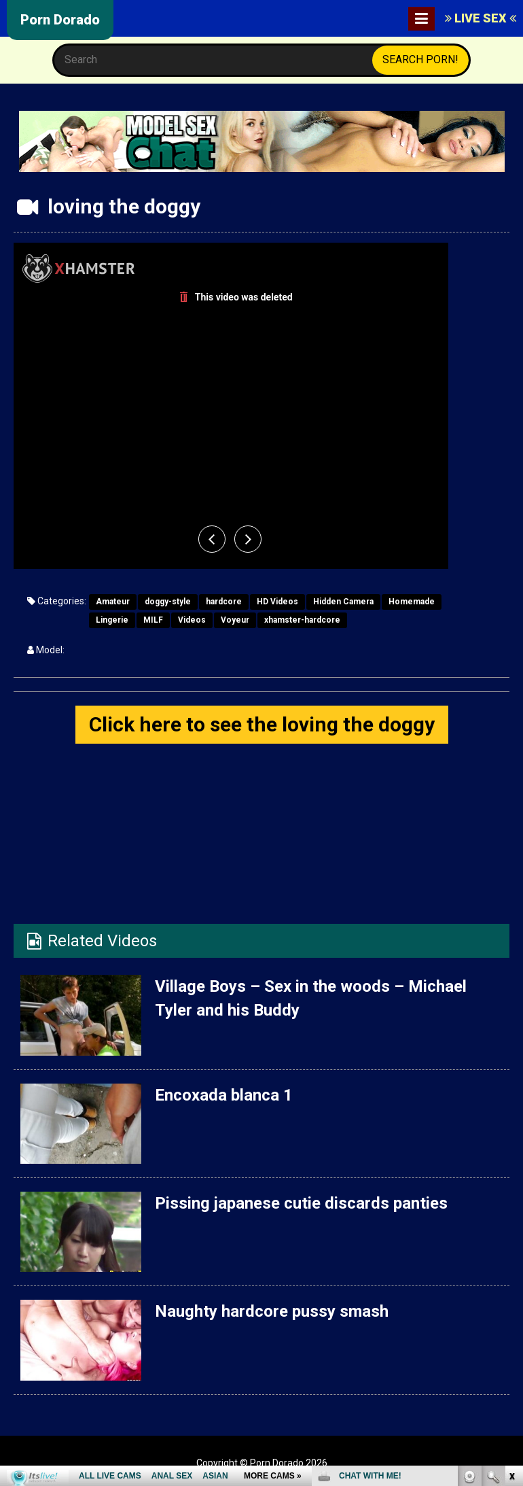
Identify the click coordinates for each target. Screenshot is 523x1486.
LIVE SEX (480, 18)
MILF (153, 620)
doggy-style (168, 601)
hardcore (224, 601)
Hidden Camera (343, 601)
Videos (192, 620)
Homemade (412, 601)
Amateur (113, 601)
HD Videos (277, 601)
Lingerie (112, 620)
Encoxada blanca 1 (224, 1095)
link (511, 1273)
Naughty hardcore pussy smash (272, 1311)
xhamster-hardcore (302, 620)
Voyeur (235, 620)
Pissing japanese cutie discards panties (301, 1203)
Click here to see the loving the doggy (262, 724)
